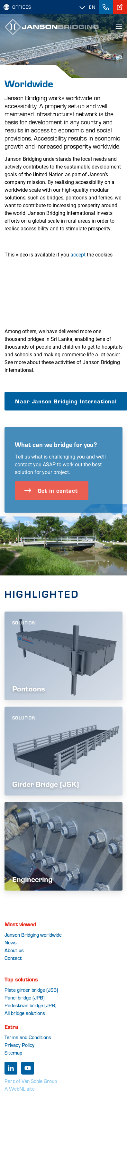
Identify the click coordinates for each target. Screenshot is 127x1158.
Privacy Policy (19, 1044)
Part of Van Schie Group (31, 1080)
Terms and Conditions (28, 1037)
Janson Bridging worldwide (33, 934)
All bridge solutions (25, 1012)
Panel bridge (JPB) (25, 997)
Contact (13, 957)
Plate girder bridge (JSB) (31, 989)
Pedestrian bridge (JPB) (31, 1005)
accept (78, 254)
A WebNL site (20, 1088)
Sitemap (13, 1052)
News (11, 942)
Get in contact (51, 505)
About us (14, 950)
